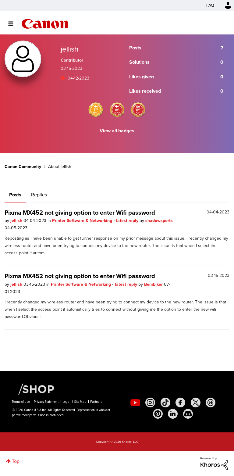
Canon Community (45, 24)
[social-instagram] (150, 402)
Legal (66, 401)
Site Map (80, 401)
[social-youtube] (135, 402)
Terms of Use (21, 401)
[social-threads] (210, 402)
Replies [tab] (39, 194)
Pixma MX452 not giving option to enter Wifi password (80, 212)
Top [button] (16, 461)
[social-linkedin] (173, 414)
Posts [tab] (15, 194)
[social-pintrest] (158, 414)
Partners (96, 401)
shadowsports (159, 220)
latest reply (128, 220)
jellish (16, 220)
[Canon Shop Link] (33, 389)
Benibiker (154, 284)
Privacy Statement (46, 401)
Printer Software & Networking (82, 220)
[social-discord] (188, 414)
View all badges (117, 130)
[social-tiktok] (165, 402)
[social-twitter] (195, 402)
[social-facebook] (180, 402)
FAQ (210, 5)
